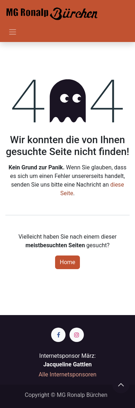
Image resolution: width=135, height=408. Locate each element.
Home (67, 262)
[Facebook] (58, 335)
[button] (121, 384)
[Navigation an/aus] (12, 31)
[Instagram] (76, 335)
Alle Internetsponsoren (67, 374)
